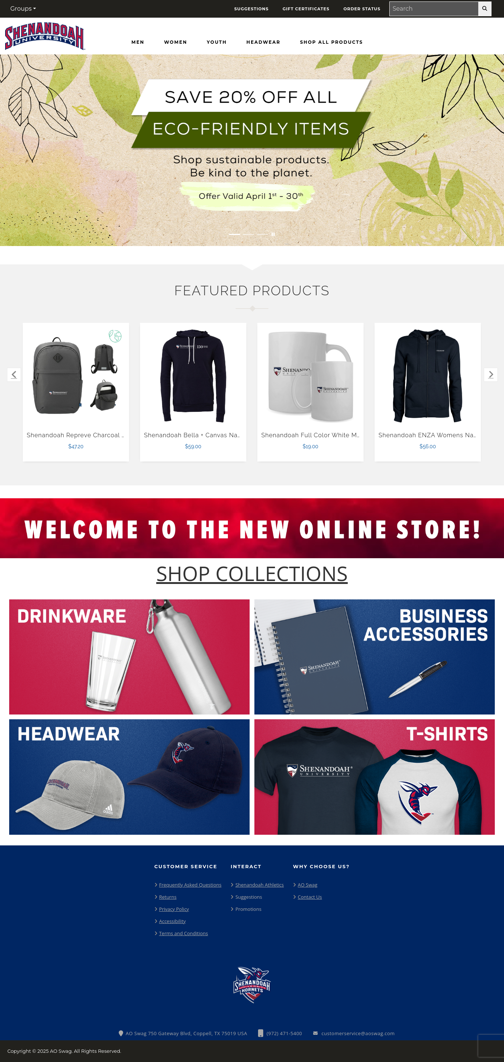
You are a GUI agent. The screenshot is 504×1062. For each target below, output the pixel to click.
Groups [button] (21, 8)
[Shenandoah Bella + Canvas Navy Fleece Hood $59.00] (193, 376)
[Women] (175, 42)
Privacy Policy (174, 909)
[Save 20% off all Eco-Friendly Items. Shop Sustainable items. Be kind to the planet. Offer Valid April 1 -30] (252, 150)
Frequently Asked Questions (190, 884)
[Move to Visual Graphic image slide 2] (248, 234)
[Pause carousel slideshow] (273, 234)
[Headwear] (263, 42)
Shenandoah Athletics (259, 884)
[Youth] (217, 42)
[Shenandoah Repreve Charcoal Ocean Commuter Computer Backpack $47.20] (76, 376)
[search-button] (484, 9)
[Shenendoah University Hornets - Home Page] (45, 34)
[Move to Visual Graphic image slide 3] (262, 234)
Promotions (248, 909)
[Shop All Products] (331, 42)
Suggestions (248, 897)
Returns (167, 897)
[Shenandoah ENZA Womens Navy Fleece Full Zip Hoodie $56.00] (428, 376)
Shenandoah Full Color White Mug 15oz (320, 435)
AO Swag (307, 884)
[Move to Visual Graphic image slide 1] (234, 234)
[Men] (138, 42)
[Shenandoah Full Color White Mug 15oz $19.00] (310, 376)
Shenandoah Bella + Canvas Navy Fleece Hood (214, 435)
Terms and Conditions (183, 933)
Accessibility (172, 921)
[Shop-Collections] (252, 573)
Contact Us (310, 897)
